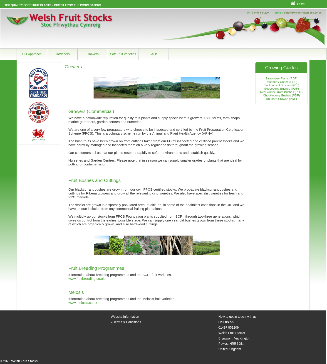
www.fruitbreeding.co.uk (86, 278)
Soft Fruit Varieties (123, 54)
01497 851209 (228, 327)
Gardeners (62, 54)
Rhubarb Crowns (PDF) (281, 99)
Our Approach (32, 54)
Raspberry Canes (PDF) (281, 82)
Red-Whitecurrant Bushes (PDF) (281, 92)
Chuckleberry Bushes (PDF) (281, 95)
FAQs (153, 54)
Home (302, 4)
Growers (93, 54)
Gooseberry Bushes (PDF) (281, 88)
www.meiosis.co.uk (82, 303)
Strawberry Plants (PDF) (281, 78)
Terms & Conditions (127, 322)
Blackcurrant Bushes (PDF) (281, 85)
